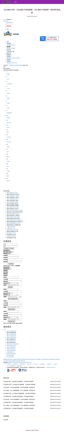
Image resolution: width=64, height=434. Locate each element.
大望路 (8, 171)
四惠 (8, 176)
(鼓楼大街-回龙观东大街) (15, 220)
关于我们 (9, 364)
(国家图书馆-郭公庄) (14, 223)
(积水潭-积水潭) (13, 207)
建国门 (8, 156)
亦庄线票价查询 (10, 357)
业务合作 (29, 364)
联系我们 (15, 364)
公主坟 (8, 108)
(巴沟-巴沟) (12, 192)
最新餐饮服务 (6, 359)
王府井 (8, 146)
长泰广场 (30, 362)
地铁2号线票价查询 (11, 340)
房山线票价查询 (10, 355)
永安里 (8, 161)
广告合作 (36, 364)
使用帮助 (12, 365)
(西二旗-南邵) (12, 229)
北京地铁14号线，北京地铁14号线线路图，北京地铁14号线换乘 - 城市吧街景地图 (19, 385)
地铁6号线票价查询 (11, 347)
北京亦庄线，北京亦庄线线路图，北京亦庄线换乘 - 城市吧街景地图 (19, 400)
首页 (15, 2)
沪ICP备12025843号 (51, 367)
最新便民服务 (52, 359)
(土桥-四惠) (11, 226)
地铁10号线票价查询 (11, 331)
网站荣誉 (42, 364)
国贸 (8, 166)
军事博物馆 (9, 112)
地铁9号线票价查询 (11, 350)
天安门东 (9, 142)
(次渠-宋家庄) (11, 236)
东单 (8, 151)
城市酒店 (21, 362)
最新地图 (25, 362)
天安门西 (9, 137)
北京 (4, 19)
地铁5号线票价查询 (11, 345)
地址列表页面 (15, 362)
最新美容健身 (46, 359)
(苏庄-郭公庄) (11, 233)
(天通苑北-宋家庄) (13, 213)
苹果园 (8, 74)
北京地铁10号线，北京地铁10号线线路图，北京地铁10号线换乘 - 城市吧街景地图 (19, 394)
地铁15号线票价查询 (11, 337)
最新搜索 (10, 362)
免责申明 (22, 364)
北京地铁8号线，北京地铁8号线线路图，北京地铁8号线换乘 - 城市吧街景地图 (18, 403)
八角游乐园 (9, 83)
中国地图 (11, 65)
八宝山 (8, 88)
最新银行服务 (15, 361)
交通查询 (20, 65)
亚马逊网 (5, 419)
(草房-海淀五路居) (13, 216)
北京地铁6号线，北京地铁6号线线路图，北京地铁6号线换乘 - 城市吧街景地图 (18, 397)
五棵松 (8, 98)
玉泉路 (8, 93)
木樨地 (8, 117)
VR (7, 21)
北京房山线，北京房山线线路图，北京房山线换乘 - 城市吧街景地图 (19, 388)
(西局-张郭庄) (12, 199)
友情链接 (19, 365)
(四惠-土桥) (11, 228)
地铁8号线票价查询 (11, 348)
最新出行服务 (13, 359)
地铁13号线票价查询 (11, 334)
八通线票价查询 (10, 352)
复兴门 (8, 127)
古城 (8, 79)
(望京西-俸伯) (12, 202)
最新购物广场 (39, 359)
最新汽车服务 (26, 359)
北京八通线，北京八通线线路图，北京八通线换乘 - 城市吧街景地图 (19, 391)
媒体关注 (49, 364)
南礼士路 (9, 122)
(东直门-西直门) (13, 195)
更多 (4, 329)
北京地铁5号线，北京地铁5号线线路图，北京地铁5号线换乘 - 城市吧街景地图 (18, 409)
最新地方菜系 (20, 359)
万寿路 (8, 103)
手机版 (5, 21)
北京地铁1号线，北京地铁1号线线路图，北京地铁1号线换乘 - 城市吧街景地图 (18, 382)
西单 (8, 132)
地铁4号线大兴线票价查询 (13, 344)
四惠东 (8, 180)
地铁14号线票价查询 (11, 336)
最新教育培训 (22, 361)
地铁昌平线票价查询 (11, 353)
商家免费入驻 (10, 22)
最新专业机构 (9, 361)
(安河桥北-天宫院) (15, 210)
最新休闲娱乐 (33, 359)
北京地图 (15, 65)
